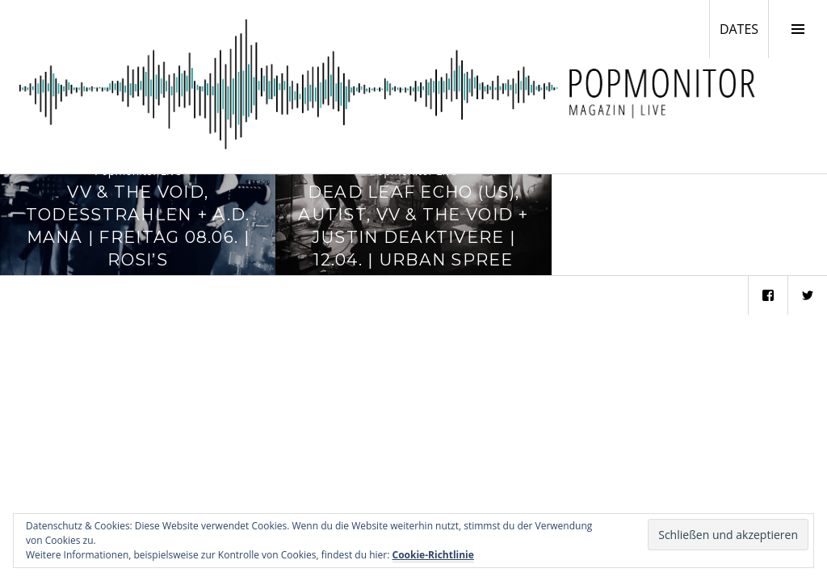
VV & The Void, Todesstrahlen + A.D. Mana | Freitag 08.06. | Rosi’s (138, 225)
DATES (744, 28)
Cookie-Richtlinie (433, 555)
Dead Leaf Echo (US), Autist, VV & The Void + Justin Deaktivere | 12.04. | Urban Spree (413, 225)
